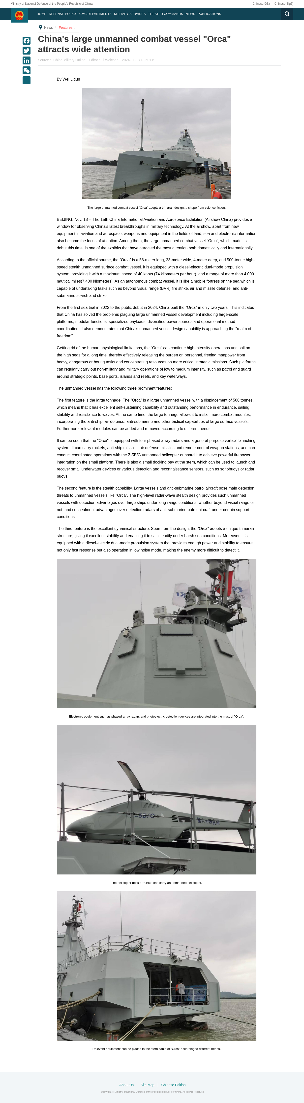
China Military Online (69, 60)
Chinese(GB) (261, 3)
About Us (126, 1085)
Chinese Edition (173, 1085)
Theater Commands (165, 14)
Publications (209, 14)
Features (65, 27)
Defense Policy (63, 14)
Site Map (148, 1085)
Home (41, 14)
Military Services (130, 14)
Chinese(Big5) (283, 3)
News (190, 14)
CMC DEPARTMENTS (95, 14)
